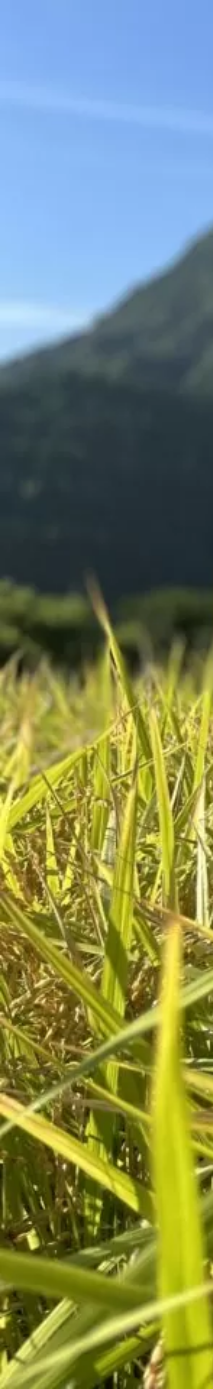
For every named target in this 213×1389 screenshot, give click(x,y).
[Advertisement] (76, 176)
